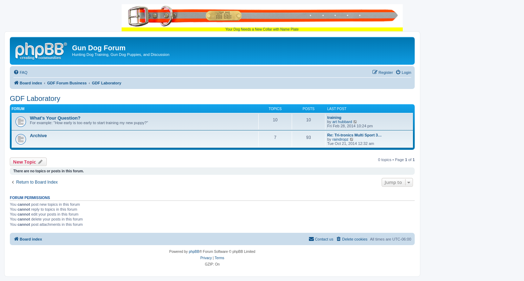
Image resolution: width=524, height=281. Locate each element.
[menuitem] (20, 72)
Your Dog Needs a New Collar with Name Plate (262, 17)
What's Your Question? (55, 118)
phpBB (194, 252)
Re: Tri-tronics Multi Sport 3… (354, 135)
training (334, 117)
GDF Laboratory (35, 98)
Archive (38, 135)
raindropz (340, 139)
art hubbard (342, 122)
